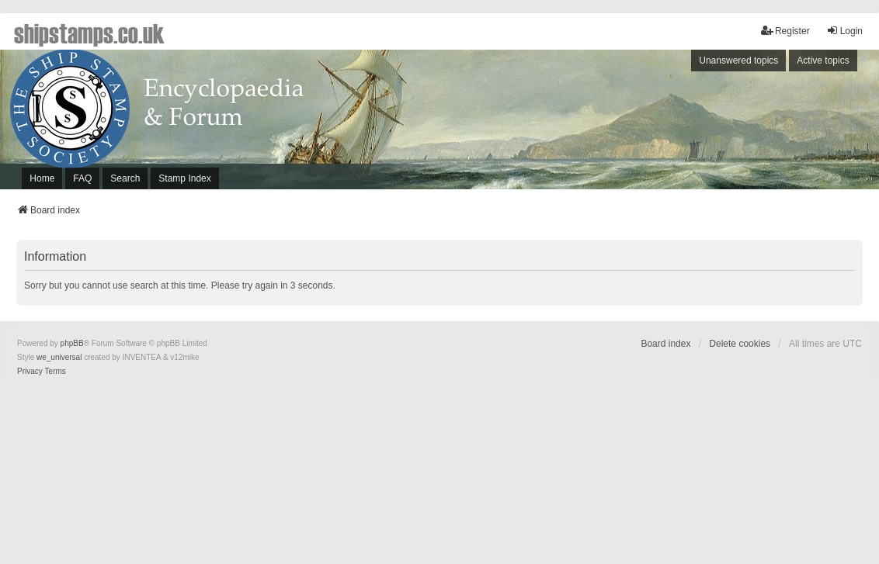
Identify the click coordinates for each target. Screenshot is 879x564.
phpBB (72, 343)
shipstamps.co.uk (89, 33)
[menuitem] (30, 372)
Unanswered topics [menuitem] (738, 60)
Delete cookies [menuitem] (739, 343)
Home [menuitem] (42, 178)
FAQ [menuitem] (82, 178)
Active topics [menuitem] (823, 60)
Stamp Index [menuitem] (184, 178)
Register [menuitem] (785, 30)
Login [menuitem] (844, 30)
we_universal (59, 357)
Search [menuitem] (125, 178)
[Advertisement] (668, 123)
